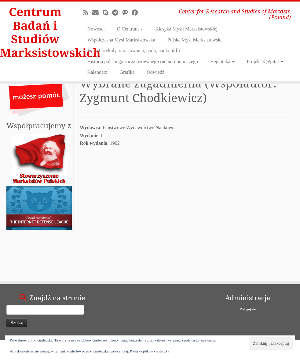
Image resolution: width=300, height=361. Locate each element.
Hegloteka (222, 61)
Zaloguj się (248, 309)
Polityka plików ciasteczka (149, 351)
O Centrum (130, 28)
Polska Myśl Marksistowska (194, 39)
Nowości (96, 28)
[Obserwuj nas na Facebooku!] (137, 12)
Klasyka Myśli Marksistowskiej (186, 28)
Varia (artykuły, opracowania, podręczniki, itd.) (133, 50)
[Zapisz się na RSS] (87, 12)
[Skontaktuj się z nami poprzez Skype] (107, 12)
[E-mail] (97, 12)
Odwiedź (155, 72)
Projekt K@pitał (265, 61)
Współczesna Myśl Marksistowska (121, 39)
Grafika (126, 72)
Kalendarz (97, 72)
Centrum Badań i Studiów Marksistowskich (35, 34)
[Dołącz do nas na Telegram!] (117, 12)
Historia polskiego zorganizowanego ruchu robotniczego (142, 61)
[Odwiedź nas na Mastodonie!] (127, 12)
